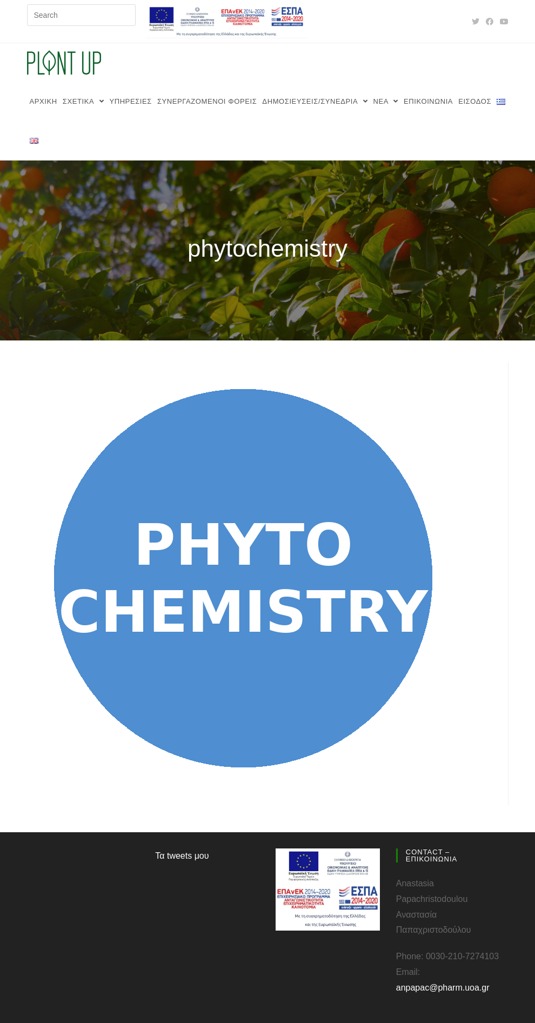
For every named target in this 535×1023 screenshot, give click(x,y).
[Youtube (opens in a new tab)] (503, 21)
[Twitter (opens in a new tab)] (476, 21)
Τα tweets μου (182, 855)
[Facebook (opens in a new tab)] (490, 21)
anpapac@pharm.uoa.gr (443, 987)
